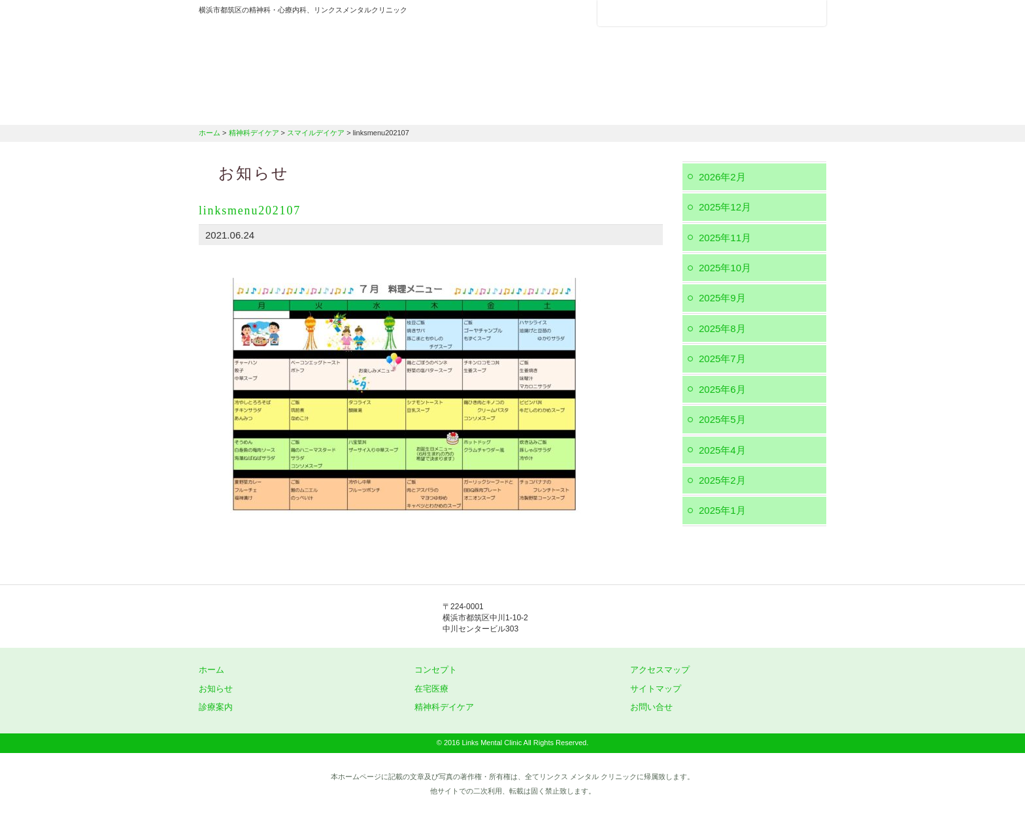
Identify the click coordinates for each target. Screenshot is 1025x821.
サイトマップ (655, 689)
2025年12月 (725, 206)
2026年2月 (722, 176)
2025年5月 (722, 419)
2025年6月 (722, 389)
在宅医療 (573, 108)
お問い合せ (651, 707)
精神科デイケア (669, 108)
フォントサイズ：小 (772, 12)
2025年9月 (722, 297)
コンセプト (435, 670)
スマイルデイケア (315, 133)
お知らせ (216, 689)
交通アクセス (774, 108)
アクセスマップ (649, 13)
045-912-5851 (656, 618)
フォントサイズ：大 (811, 12)
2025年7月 (722, 358)
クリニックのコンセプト (365, 108)
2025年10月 (725, 267)
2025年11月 (725, 237)
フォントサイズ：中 (791, 12)
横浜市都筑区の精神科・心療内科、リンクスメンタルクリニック (329, 55)
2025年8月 (722, 328)
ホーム (248, 108)
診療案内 (481, 108)
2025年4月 (722, 450)
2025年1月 (722, 510)
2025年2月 (722, 480)
